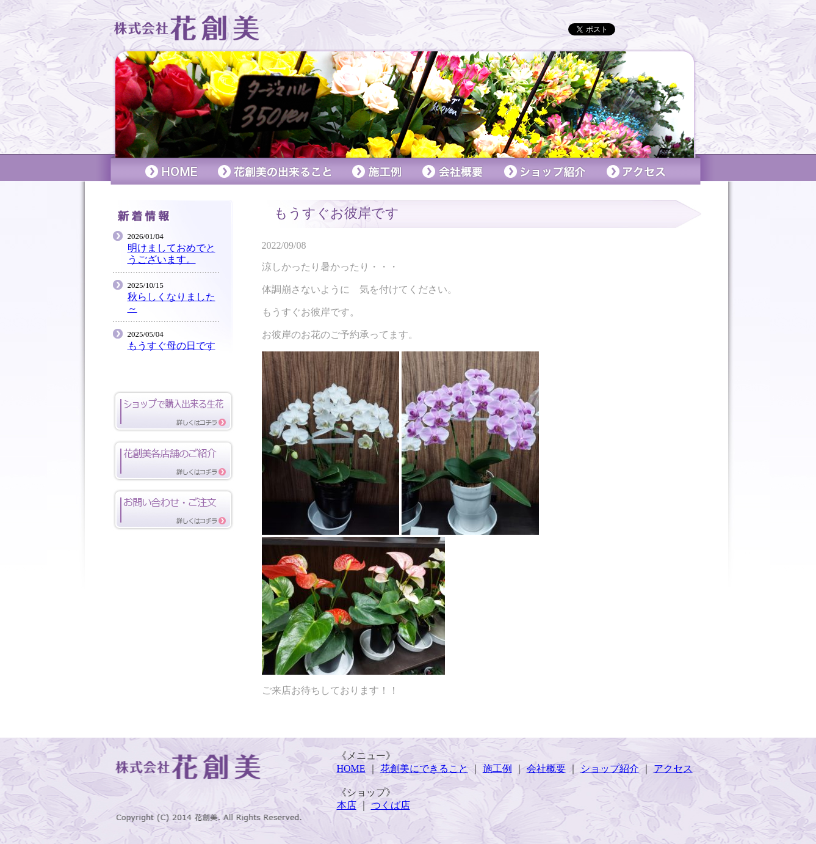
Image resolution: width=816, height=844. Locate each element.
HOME (351, 768)
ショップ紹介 (609, 768)
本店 (346, 805)
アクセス (673, 768)
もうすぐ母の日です (171, 345)
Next (686, 103)
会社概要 (546, 768)
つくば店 (390, 805)
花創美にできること (424, 768)
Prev (130, 103)
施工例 (497, 768)
